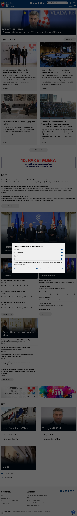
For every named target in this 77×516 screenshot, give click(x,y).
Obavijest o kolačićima (54, 262)
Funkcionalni (20, 252)
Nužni (18, 249)
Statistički (19, 255)
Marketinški (20, 259)
